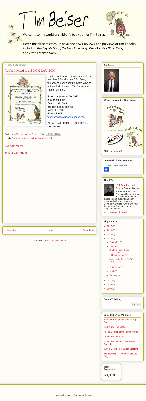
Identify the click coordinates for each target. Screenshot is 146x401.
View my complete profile (115, 212)
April (111, 271)
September (114, 267)
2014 (109, 230)
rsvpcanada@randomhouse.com (67, 117)
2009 (109, 289)
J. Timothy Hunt (127, 185)
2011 (109, 280)
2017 (109, 226)
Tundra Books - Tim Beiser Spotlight (121, 349)
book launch (35, 138)
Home (50, 230)
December (114, 242)
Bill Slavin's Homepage (114, 327)
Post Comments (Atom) (55, 240)
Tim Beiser (108, 165)
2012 (109, 238)
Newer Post (11, 230)
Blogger (88, 395)
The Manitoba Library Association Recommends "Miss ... (121, 252)
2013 (109, 234)
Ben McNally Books (20, 138)
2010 (109, 284)
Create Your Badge (120, 165)
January (113, 275)
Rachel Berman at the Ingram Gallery (121, 332)
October (113, 246)
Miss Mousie (47, 138)
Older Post (88, 230)
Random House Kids (113, 336)
